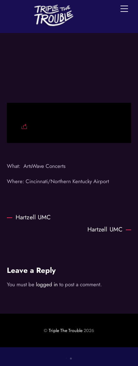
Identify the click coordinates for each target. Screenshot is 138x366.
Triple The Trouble (65, 330)
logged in (47, 284)
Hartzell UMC (29, 217)
